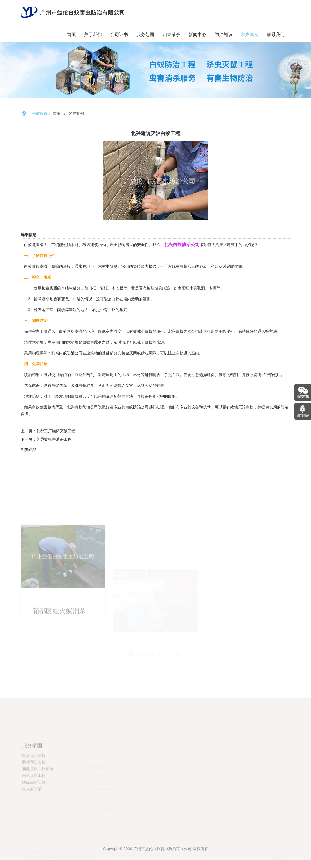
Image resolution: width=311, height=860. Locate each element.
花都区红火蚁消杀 (59, 652)
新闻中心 (197, 34)
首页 (71, 34)
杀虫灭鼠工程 (34, 795)
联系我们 (276, 34)
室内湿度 (113, 331)
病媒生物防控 (34, 802)
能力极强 (148, 266)
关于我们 (93, 34)
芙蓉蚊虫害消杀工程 (53, 439)
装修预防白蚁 (34, 782)
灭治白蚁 (246, 407)
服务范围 (145, 34)
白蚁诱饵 (59, 385)
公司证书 (119, 34)
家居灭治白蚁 (34, 775)
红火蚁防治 (32, 808)
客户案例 (250, 34)
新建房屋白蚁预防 (37, 788)
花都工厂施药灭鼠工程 (55, 431)
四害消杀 (171, 34)
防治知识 (223, 34)
